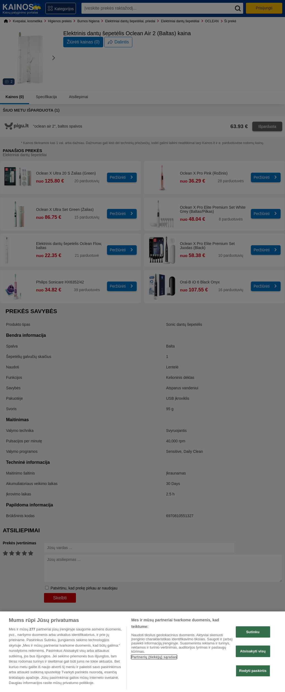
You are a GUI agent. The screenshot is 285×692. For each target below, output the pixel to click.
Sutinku (253, 632)
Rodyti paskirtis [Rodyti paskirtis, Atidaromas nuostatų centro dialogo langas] (253, 671)
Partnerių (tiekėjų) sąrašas (154, 657)
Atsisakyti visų (253, 651)
